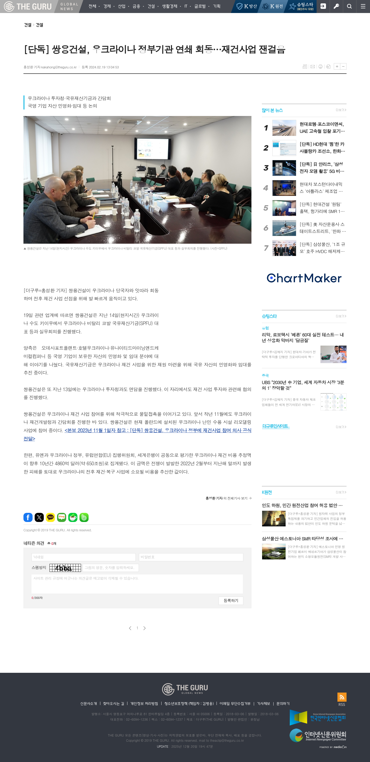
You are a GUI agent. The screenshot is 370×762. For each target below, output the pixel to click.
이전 (130, 628)
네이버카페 (72, 517)
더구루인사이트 (275, 426)
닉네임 (38, 557)
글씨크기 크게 (337, 66)
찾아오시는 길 (113, 703)
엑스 (39, 517)
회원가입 (323, 6)
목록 (304, 66)
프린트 (320, 66)
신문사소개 (88, 703)
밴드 (84, 517)
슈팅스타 (269, 316)
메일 (312, 66)
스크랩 (328, 66)
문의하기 (283, 703)
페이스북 (28, 517)
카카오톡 (50, 517)
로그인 (336, 6)
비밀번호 (148, 557)
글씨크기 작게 (343, 66)
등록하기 (231, 600)
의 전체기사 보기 (227, 498)
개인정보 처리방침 (144, 703)
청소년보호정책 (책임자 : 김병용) (189, 703)
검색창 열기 (349, 6)
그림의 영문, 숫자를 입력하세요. (109, 567)
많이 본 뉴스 (272, 110)
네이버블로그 (61, 517)
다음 (144, 628)
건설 (27, 24)
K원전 (267, 492)
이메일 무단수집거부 (235, 703)
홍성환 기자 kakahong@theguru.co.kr (49, 66)
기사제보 (263, 703)
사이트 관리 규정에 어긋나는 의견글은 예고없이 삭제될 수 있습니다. (86, 578)
